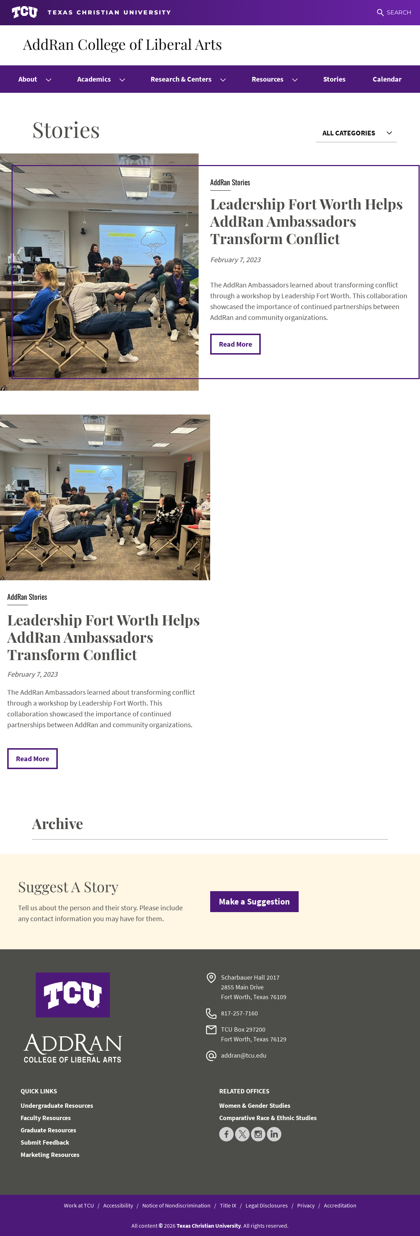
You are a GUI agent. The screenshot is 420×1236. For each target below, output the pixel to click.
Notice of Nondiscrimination (176, 1205)
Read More (235, 343)
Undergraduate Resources (57, 1105)
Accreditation (340, 1205)
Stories (334, 78)
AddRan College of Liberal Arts (122, 43)
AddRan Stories (230, 182)
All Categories (348, 132)
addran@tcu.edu (244, 1055)
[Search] (394, 12)
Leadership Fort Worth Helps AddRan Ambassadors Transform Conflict (306, 221)
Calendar (387, 78)
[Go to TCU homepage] (92, 12)
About (27, 78)
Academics (94, 78)
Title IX (228, 1205)
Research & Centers (181, 78)
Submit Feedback (45, 1142)
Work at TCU (79, 1205)
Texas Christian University (209, 1225)
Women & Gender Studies (254, 1105)
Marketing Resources (50, 1154)
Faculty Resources (46, 1118)
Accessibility (118, 1205)
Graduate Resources (48, 1130)
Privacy (306, 1205)
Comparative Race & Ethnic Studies (268, 1118)
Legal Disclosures (267, 1205)
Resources (267, 78)
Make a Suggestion (254, 901)
